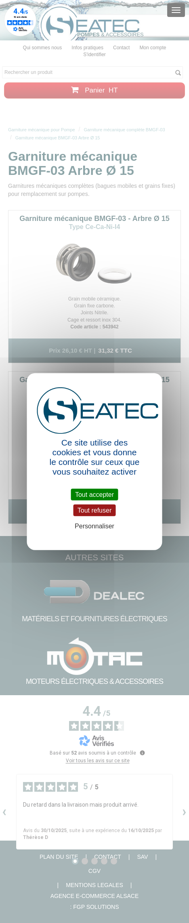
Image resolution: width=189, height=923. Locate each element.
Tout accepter (94, 494)
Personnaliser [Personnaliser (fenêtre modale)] (94, 526)
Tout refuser (94, 510)
